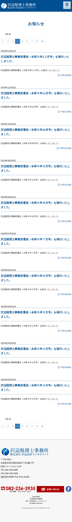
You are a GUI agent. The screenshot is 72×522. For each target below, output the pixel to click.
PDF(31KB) (64, 185)
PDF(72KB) (64, 112)
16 (42, 41)
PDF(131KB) (63, 148)
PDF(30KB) (64, 75)
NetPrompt (36, 508)
